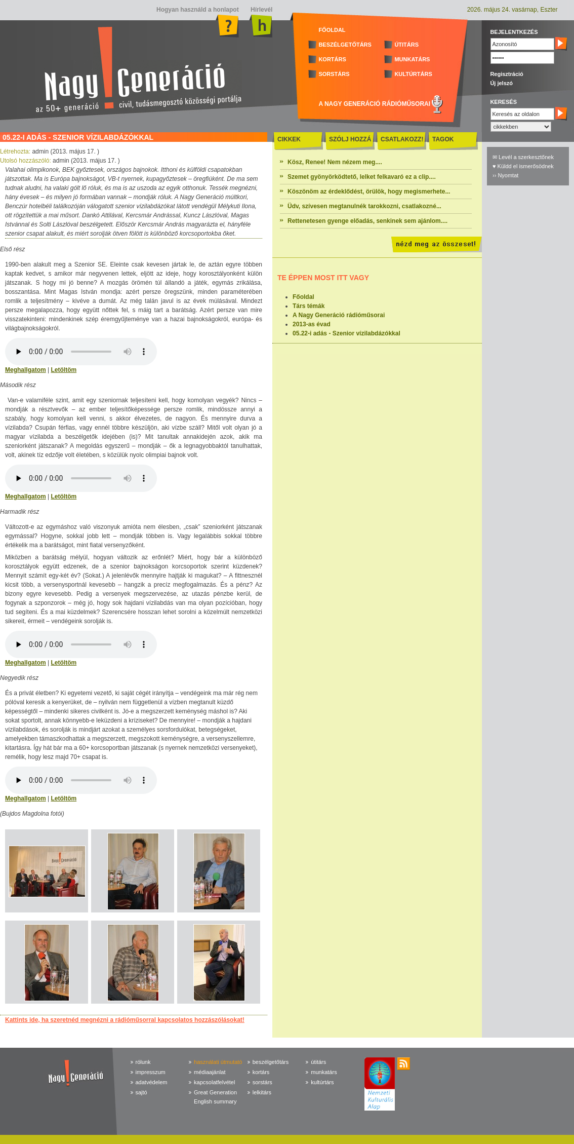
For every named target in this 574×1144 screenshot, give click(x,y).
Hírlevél (261, 9)
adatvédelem (152, 1082)
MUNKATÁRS (412, 59)
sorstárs (262, 1082)
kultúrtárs (322, 1082)
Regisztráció (506, 74)
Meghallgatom (25, 369)
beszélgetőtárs (271, 1062)
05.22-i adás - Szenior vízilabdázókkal (346, 333)
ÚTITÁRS (406, 45)
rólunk (143, 1062)
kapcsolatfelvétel (214, 1082)
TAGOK (443, 139)
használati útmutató (218, 1062)
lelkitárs (262, 1092)
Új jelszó (501, 83)
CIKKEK (289, 139)
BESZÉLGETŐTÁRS (345, 45)
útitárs (318, 1062)
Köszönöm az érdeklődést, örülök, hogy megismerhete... (369, 191)
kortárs (261, 1072)
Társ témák (308, 306)
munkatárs (324, 1072)
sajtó (141, 1092)
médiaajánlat (209, 1072)
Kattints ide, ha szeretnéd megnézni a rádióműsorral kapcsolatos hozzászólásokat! (124, 1019)
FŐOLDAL (331, 30)
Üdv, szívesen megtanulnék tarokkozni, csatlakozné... (364, 206)
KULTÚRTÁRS (413, 74)
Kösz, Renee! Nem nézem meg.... (335, 162)
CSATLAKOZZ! (402, 139)
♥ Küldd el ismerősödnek (523, 166)
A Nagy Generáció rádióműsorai (339, 315)
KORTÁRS (332, 59)
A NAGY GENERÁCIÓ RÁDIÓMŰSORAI (374, 103)
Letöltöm (63, 369)
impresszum (151, 1072)
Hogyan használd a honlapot (197, 9)
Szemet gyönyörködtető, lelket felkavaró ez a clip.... (362, 176)
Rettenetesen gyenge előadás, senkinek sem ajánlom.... (367, 220)
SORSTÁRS (333, 74)
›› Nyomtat (505, 175)
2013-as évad (312, 324)
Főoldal (303, 296)
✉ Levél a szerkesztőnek (523, 157)
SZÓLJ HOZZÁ (350, 139)
